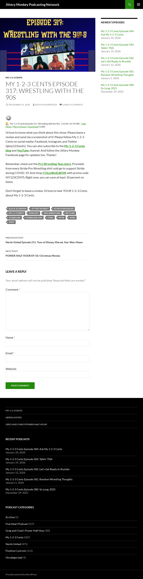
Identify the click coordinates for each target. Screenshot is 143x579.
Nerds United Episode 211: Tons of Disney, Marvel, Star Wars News (48, 240)
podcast (34, 213)
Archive (10, 517)
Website (11, 369)
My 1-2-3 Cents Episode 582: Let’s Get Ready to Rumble (117, 59)
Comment (13, 289)
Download (33, 126)
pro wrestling (52, 213)
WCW (61, 217)
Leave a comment (73, 104)
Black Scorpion (17, 208)
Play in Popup (19, 126)
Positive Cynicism (16, 550)
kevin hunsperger (64, 208)
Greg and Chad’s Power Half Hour (26, 424)
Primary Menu (138, 4)
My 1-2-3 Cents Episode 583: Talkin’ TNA (29, 459)
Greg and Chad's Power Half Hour (25, 530)
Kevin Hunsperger (46, 104)
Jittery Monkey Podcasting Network (32, 4)
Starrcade (14, 217)
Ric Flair (70, 213)
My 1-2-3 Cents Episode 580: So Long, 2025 (30, 489)
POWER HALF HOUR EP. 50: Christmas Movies (48, 253)
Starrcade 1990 (34, 217)
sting (50, 217)
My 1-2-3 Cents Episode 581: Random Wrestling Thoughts (117, 73)
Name (10, 337)
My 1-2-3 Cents (14, 77)
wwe (72, 217)
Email (10, 353)
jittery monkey (40, 208)
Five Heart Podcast (17, 523)
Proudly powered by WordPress (21, 574)
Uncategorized (14, 557)
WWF (11, 222)
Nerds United (14, 417)
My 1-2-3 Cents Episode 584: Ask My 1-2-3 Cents (117, 32)
